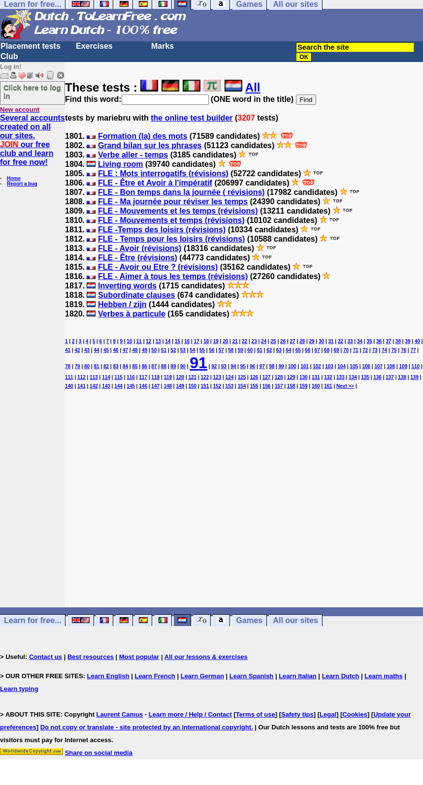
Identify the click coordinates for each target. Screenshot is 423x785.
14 (167, 341)
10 (129, 341)
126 (254, 377)
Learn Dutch (340, 676)
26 (283, 341)
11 (139, 341)
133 (340, 377)
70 (346, 350)
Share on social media (98, 752)
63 (279, 350)
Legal (328, 714)
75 (393, 350)
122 (205, 377)
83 (115, 366)
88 (163, 366)
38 (398, 341)
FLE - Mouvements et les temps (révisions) (178, 211)
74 (384, 350)
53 (183, 350)
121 (192, 377)
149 (180, 386)
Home (14, 178)
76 (403, 350)
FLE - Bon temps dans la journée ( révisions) (181, 192)
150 (192, 386)
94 (233, 366)
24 (263, 341)
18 (206, 341)
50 (154, 350)
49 (144, 350)
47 (125, 350)
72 (365, 350)
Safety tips (297, 714)
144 (118, 386)
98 (271, 366)
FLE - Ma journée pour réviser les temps (173, 201)
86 (144, 366)
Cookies (354, 714)
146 (143, 386)
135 (365, 377)
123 (217, 377)
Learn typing (19, 688)
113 (94, 377)
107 (378, 366)
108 (391, 366)
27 (292, 341)
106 (366, 366)
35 (369, 341)
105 (354, 366)
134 (353, 377)
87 (154, 366)
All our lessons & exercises (206, 656)
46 (115, 350)
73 (375, 350)
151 (205, 386)
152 (217, 386)
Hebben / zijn (122, 304)
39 (407, 341)
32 (340, 341)
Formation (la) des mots (142, 136)
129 (291, 377)
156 (266, 386)
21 (235, 341)
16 (187, 341)
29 (312, 341)
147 (155, 386)
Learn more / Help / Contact (190, 714)
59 (240, 350)
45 (106, 350)
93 (224, 366)
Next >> (345, 386)
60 (250, 350)
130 (303, 377)
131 (316, 377)
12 (148, 341)
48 (134, 350)
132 (328, 377)
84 (125, 366)
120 (180, 377)
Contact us (45, 656)
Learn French (154, 676)
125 (242, 377)
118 (155, 377)
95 (243, 366)
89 (173, 366)
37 (388, 341)
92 (214, 366)
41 (67, 350)
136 (377, 377)
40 (417, 341)
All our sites (295, 620)
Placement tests (30, 46)
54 (192, 350)
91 (198, 363)
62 (269, 350)
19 (216, 341)
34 (359, 341)
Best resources (90, 656)
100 (292, 366)
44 (96, 350)
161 (328, 386)
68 (326, 350)
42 (77, 350)
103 (329, 366)
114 (106, 377)
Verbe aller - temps (133, 155)
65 (298, 350)
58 (230, 350)
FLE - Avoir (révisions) (140, 248)
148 (167, 386)
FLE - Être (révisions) (137, 257)
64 (288, 350)
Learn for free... (32, 620)
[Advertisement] (244, 503)
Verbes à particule (131, 314)
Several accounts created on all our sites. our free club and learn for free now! (32, 140)
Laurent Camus (120, 714)
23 (254, 341)
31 (330, 341)
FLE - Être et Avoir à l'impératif (155, 183)
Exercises (94, 46)
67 (317, 350)
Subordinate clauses (136, 295)
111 (69, 377)
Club (9, 56)
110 (416, 366)
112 (81, 377)
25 (273, 341)
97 (262, 366)
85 (134, 366)
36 (379, 341)
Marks (162, 46)
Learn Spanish (251, 676)
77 (413, 350)
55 (202, 350)
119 (167, 377)
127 (266, 377)
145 (131, 386)
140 (69, 386)
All (252, 87)
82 (106, 366)
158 (291, 386)
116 (131, 377)
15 (177, 341)
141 (81, 386)
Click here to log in (32, 91)
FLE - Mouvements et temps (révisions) (171, 220)
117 (143, 377)
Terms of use (255, 714)
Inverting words (127, 286)
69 (336, 350)
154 (242, 386)
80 (87, 366)
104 (341, 366)
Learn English (108, 676)
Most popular (139, 656)
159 (303, 386)
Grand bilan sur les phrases (150, 145)
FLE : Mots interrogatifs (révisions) (163, 173)
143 (106, 386)
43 (87, 350)
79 (77, 366)
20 (225, 341)
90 (183, 366)
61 (259, 350)
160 (316, 386)
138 (402, 377)
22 (244, 341)
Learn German (202, 676)
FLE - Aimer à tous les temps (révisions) (173, 276)
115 (118, 377)
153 (230, 386)
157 (279, 386)
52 (173, 350)
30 (321, 341)
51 (163, 350)
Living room (120, 164)
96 (252, 366)
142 (94, 386)
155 (254, 386)
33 (350, 341)
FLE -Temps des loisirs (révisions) (162, 229)
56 (211, 350)
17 (196, 341)
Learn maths (383, 676)
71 (355, 350)
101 (304, 366)
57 (221, 350)
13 (158, 341)
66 (307, 350)
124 (230, 377)
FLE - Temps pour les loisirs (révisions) (171, 239)
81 (96, 366)
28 (302, 341)
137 (390, 377)
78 (67, 366)
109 (403, 366)
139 (414, 377)
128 (279, 377)
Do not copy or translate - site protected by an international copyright (145, 727)
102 (317, 366)
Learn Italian (298, 676)
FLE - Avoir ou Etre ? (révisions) (158, 267)
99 (281, 366)
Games (249, 620)
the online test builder (191, 118)
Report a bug (22, 184)
